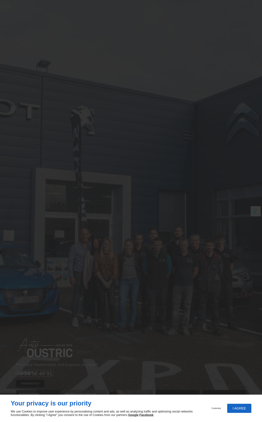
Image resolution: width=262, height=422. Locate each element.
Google (133, 415)
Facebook (146, 415)
